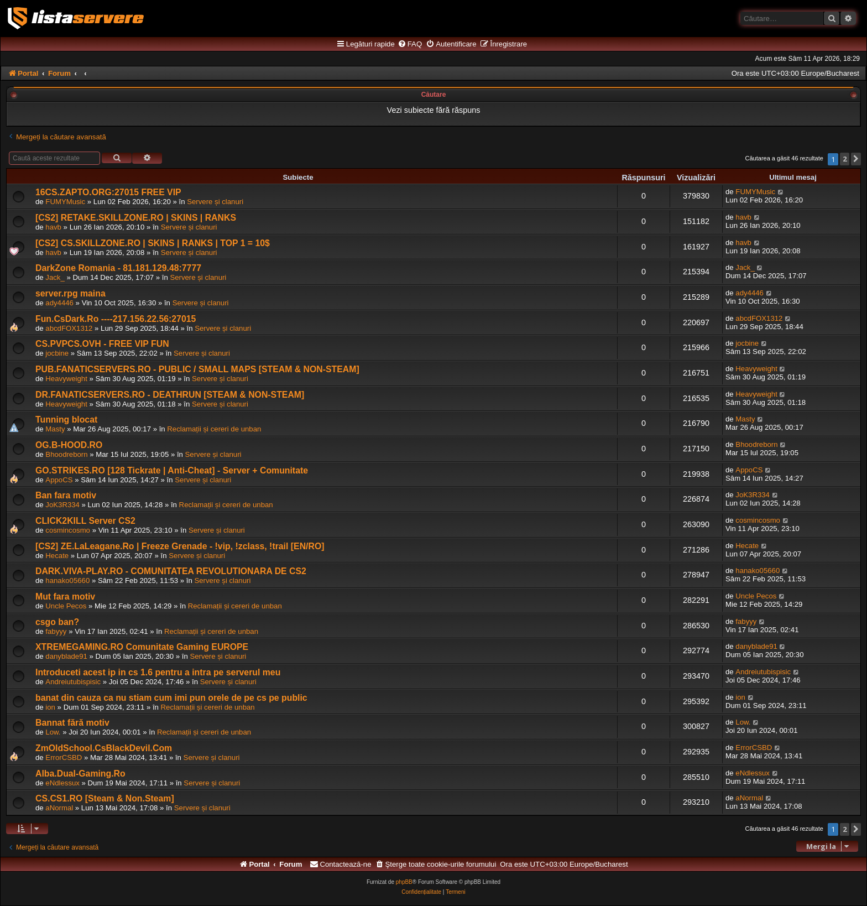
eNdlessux (62, 783)
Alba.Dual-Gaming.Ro (80, 773)
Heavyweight (66, 378)
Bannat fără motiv (72, 722)
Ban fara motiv (65, 495)
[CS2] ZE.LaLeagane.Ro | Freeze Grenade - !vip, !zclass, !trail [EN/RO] (179, 546)
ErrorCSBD (63, 757)
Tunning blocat (66, 419)
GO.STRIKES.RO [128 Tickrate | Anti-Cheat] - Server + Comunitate (171, 470)
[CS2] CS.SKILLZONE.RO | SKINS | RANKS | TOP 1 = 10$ (152, 243)
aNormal (59, 808)
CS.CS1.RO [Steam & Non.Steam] (104, 798)
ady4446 (59, 303)
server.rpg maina (70, 293)
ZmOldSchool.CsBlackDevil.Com (103, 748)
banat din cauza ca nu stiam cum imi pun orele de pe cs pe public (171, 697)
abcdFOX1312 (68, 328)
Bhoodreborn (66, 454)
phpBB (404, 882)
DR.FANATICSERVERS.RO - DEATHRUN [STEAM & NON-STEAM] (169, 394)
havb (53, 227)
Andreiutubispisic (73, 682)
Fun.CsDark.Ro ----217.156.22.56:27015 (115, 319)
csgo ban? (57, 622)
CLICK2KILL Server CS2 (85, 520)
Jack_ (54, 277)
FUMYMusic (65, 201)
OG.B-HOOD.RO (68, 445)
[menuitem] (410, 44)
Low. (52, 732)
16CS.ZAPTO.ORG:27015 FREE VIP (108, 192)
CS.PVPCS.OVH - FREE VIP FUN (102, 343)
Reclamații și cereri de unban (214, 429)
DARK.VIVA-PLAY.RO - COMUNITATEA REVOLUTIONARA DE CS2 (170, 571)
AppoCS (58, 480)
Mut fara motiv (65, 596)
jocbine (57, 353)
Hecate (57, 555)
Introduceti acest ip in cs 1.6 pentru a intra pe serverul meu (157, 672)
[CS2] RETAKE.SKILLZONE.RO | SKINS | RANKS (135, 217)
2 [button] (845, 159)
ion (50, 707)
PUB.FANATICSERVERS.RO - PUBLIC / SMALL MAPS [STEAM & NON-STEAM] (197, 369)
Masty (55, 429)
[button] (856, 159)
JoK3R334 (62, 505)
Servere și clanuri (215, 201)
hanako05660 (67, 580)
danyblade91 (66, 656)
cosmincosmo (67, 530)
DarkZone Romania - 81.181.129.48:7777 (118, 268)
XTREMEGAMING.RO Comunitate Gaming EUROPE (141, 647)
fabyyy (55, 631)
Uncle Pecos (65, 606)
